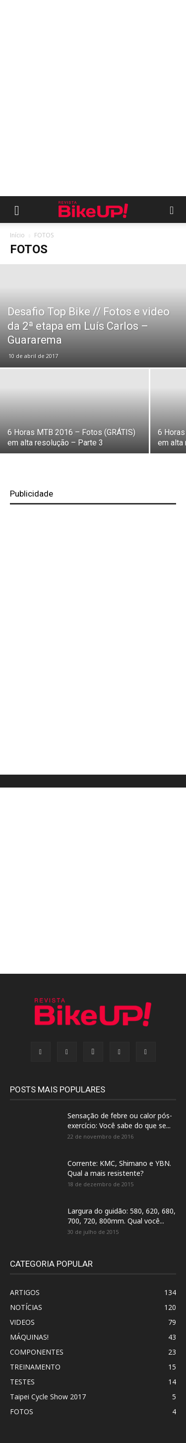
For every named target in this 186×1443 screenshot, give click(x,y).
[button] (17, 209)
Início (17, 235)
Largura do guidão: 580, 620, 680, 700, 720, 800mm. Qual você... (121, 1216)
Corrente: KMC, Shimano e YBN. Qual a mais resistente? (119, 1168)
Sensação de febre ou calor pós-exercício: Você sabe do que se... (119, 1120)
